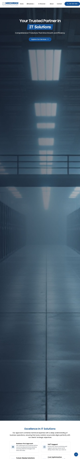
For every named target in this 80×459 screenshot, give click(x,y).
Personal (42, 4)
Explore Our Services (40, 39)
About (52, 4)
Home (21, 4)
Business (31, 4)
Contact (59, 4)
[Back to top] (76, 454)
